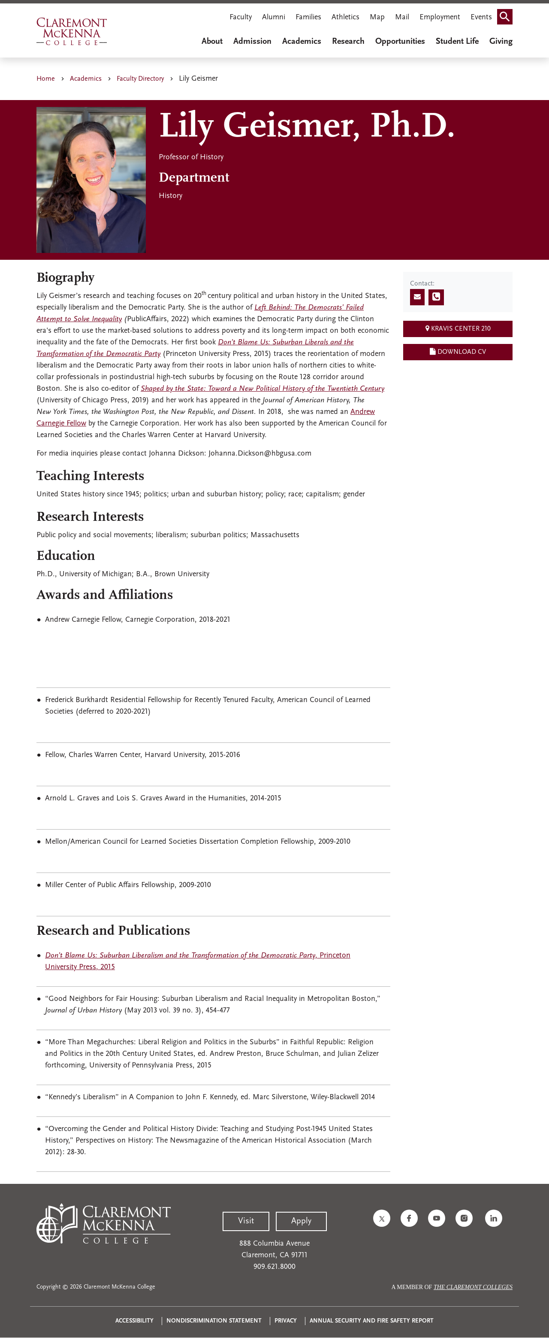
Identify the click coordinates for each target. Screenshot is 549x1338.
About (212, 41)
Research (348, 41)
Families (308, 17)
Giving (501, 41)
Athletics (345, 17)
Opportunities (400, 41)
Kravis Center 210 (458, 328)
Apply (301, 1221)
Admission (252, 41)
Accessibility (134, 1321)
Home (45, 79)
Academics (301, 41)
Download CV (458, 352)
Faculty (240, 17)
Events (481, 17)
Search (507, 14)
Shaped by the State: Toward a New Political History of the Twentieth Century (262, 389)
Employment (439, 17)
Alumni (273, 17)
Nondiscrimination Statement (214, 1321)
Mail (402, 17)
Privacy (285, 1321)
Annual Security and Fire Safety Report (372, 1321)
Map (377, 17)
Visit (246, 1221)
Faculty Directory (140, 79)
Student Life (457, 41)
